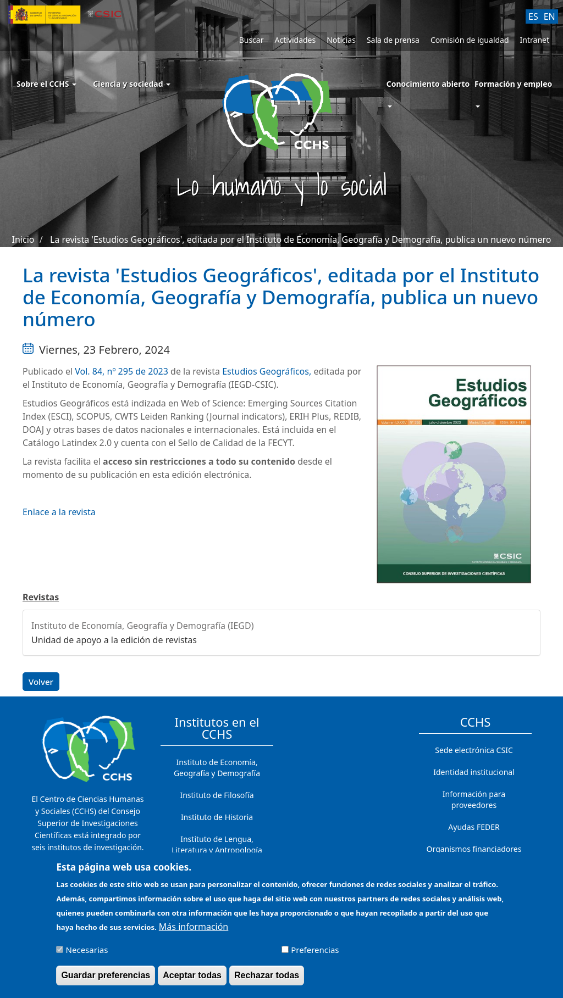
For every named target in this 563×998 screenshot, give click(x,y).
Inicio (23, 239)
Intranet (534, 40)
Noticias (341, 40)
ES (533, 16)
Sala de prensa (393, 40)
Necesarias (87, 954)
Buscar (251, 40)
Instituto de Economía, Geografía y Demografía (217, 767)
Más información (193, 931)
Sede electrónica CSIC (473, 750)
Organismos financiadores (474, 849)
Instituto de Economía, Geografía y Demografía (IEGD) (142, 626)
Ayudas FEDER (473, 827)
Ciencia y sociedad (131, 84)
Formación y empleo (513, 84)
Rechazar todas (266, 979)
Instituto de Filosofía (216, 795)
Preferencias (315, 954)
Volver (41, 681)
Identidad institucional (474, 772)
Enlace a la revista (59, 512)
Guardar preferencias (105, 979)
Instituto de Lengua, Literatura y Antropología (217, 844)
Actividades (295, 40)
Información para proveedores (474, 799)
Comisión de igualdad (469, 40)
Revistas (41, 597)
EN (549, 16)
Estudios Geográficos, (266, 371)
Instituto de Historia (217, 817)
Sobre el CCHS (46, 84)
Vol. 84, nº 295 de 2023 (121, 371)
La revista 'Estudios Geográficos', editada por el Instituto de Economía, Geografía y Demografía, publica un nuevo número (300, 239)
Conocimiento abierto (428, 84)
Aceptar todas (192, 979)
